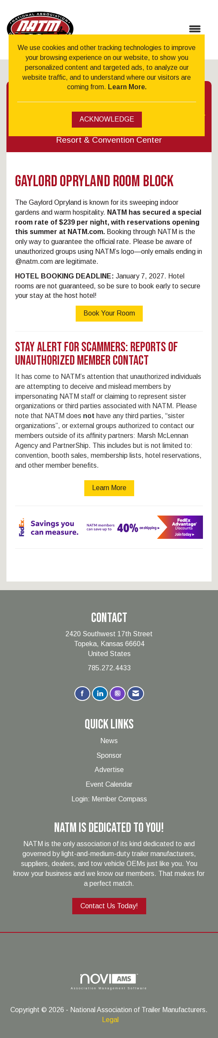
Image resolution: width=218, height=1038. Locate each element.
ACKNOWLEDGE (107, 119)
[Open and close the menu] (141, 29)
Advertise (109, 769)
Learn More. (127, 87)
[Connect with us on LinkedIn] (100, 693)
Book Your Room (109, 313)
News (109, 740)
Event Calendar (109, 784)
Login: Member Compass (109, 799)
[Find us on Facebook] (82, 693)
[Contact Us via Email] (135, 693)
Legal (110, 1019)
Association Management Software (109, 982)
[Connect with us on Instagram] (118, 693)
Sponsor (109, 755)
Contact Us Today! (109, 906)
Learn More (109, 487)
